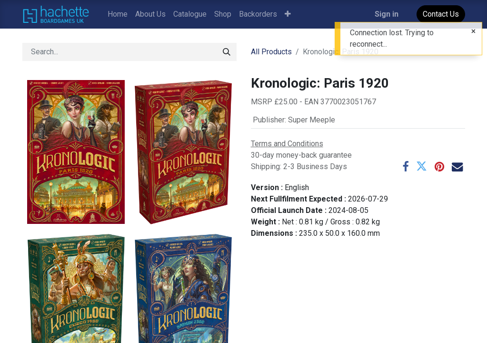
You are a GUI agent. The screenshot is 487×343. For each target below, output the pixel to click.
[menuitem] (117, 14)
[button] (288, 14)
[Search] (227, 52)
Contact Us (441, 14)
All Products (271, 51)
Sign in (386, 14)
